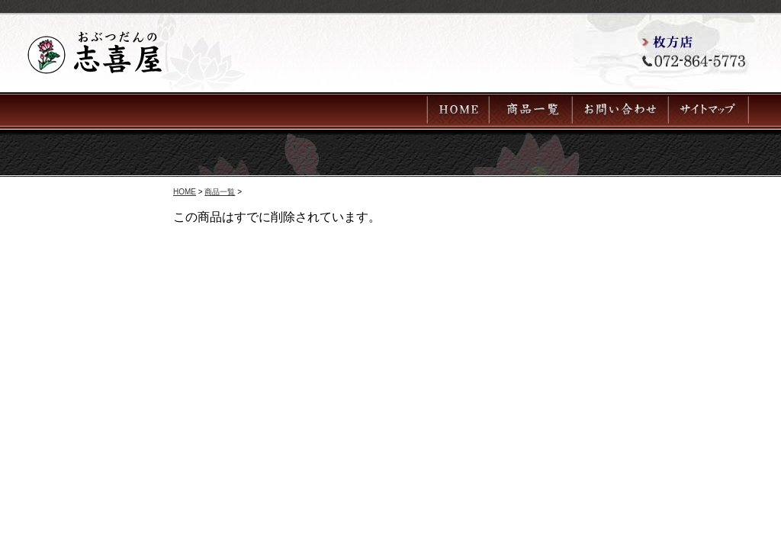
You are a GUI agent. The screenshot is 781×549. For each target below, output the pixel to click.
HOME (184, 192)
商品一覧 (219, 192)
